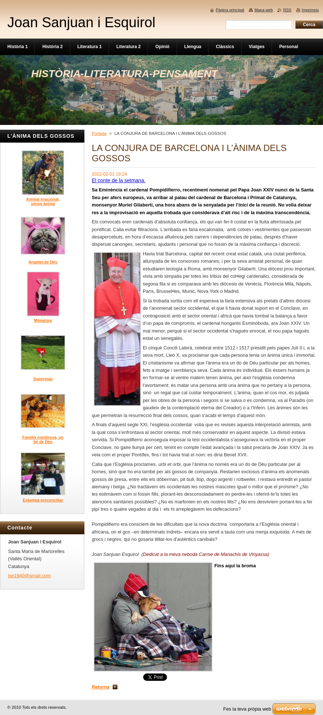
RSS (287, 10)
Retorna (100, 687)
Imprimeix (310, 10)
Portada (99, 133)
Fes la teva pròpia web (247, 709)
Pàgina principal (230, 10)
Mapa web (263, 10)
